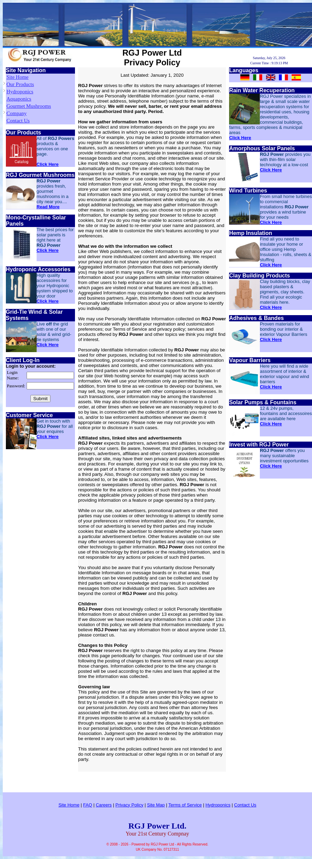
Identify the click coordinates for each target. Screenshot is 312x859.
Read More (48, 206)
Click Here (48, 164)
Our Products (20, 84)
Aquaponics (19, 99)
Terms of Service (185, 805)
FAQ (87, 805)
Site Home (18, 77)
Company (17, 113)
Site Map (156, 805)
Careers (104, 805)
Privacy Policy (129, 805)
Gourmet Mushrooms (29, 106)
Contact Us (18, 120)
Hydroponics (20, 91)
